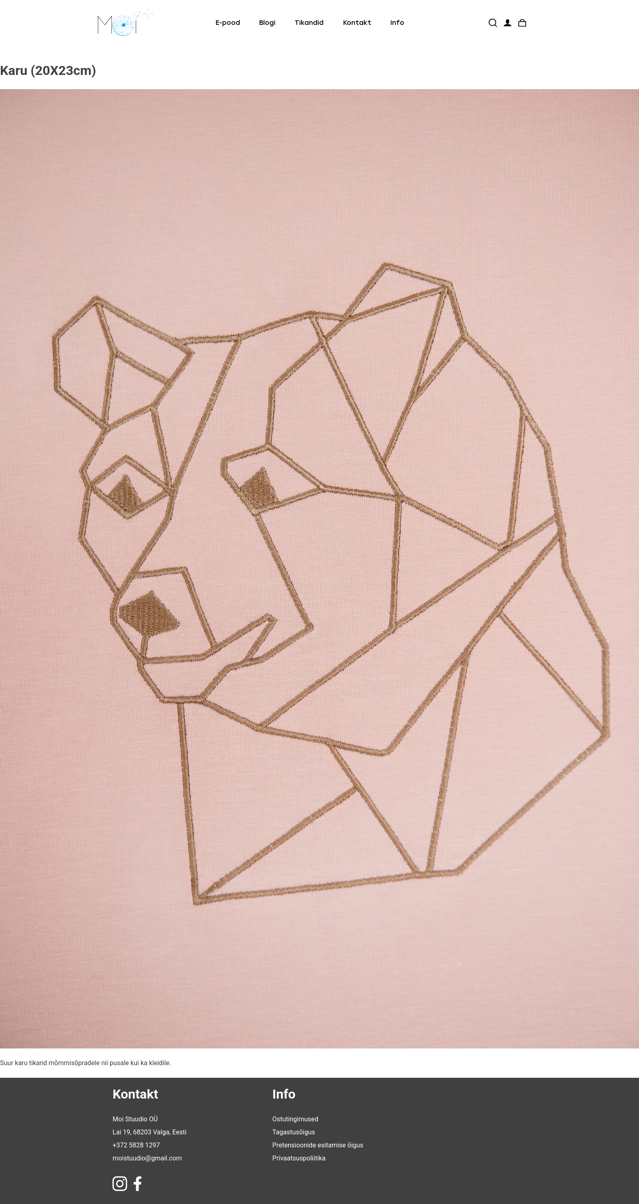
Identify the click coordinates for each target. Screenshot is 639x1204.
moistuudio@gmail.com (147, 1158)
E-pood (228, 22)
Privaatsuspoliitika (299, 1158)
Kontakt (357, 22)
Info (397, 22)
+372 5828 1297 (136, 1145)
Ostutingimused (295, 1119)
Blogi (267, 22)
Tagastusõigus (293, 1132)
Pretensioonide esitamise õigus (317, 1145)
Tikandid (309, 22)
